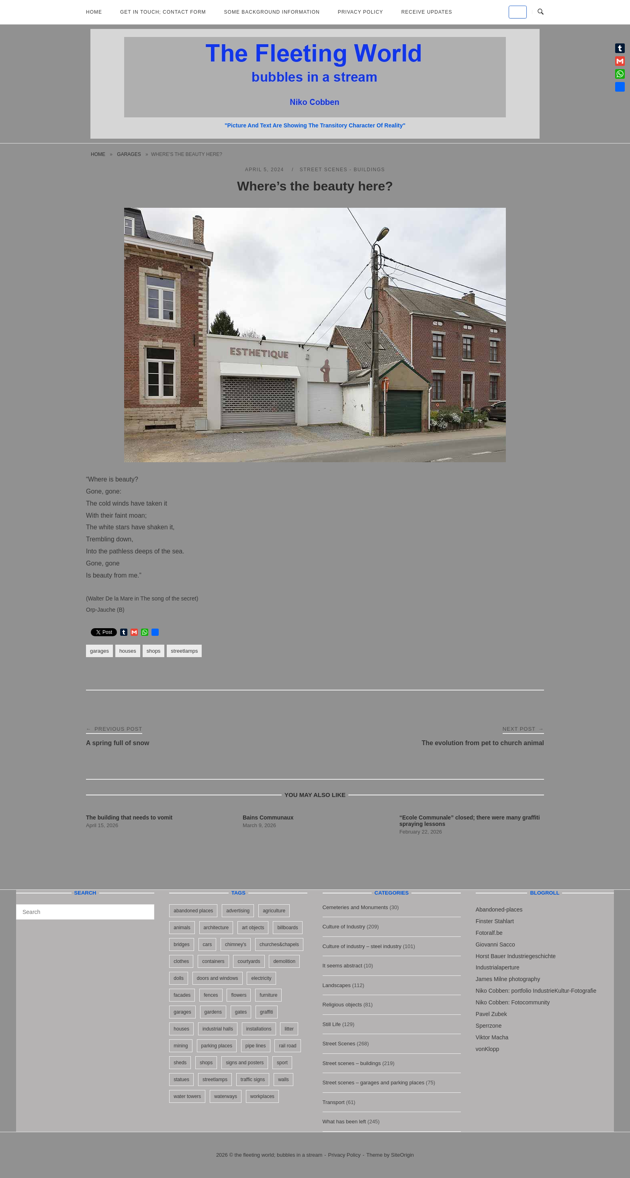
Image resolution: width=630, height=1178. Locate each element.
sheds (180, 1062)
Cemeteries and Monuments (355, 907)
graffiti (266, 1012)
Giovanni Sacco (495, 944)
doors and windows (217, 978)
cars (207, 944)
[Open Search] (540, 12)
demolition (284, 961)
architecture (216, 927)
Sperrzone (489, 1025)
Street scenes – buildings (352, 1063)
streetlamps (184, 651)
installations (259, 1029)
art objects (253, 927)
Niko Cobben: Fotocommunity (513, 1002)
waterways (225, 1096)
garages (129, 154)
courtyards (248, 961)
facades (182, 995)
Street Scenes (339, 1044)
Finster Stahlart (495, 921)
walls (283, 1079)
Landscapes (337, 985)
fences (211, 995)
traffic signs (253, 1079)
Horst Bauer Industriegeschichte (516, 956)
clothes (181, 961)
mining (181, 1046)
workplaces (262, 1096)
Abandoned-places (499, 909)
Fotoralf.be (489, 933)
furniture (268, 995)
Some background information (272, 12)
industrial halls (217, 1029)
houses (127, 651)
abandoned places (193, 911)
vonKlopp (487, 1049)
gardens (213, 1012)
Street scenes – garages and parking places (374, 1083)
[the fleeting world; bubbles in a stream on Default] (518, 12)
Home (94, 12)
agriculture (274, 911)
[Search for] (85, 912)
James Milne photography (508, 979)
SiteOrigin (402, 1155)
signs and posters (245, 1062)
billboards (287, 927)
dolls (179, 978)
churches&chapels (279, 944)
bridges (181, 944)
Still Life (332, 1024)
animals (182, 927)
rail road (287, 1046)
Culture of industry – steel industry (362, 946)
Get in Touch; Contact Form (163, 12)
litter (289, 1029)
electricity (261, 978)
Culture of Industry (344, 927)
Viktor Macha (492, 1037)
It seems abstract (342, 966)
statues (181, 1079)
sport (282, 1062)
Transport (334, 1102)
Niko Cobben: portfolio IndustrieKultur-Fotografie (536, 990)
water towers (187, 1096)
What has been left (344, 1122)
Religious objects (342, 1005)
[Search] (145, 908)
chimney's (235, 944)
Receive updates (426, 12)
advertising (238, 911)
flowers (238, 995)
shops (154, 651)
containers (213, 961)
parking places (216, 1046)
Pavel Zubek (491, 1014)
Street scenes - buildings (342, 169)
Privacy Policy (360, 12)
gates (241, 1012)
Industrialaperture (498, 967)
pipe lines (255, 1046)
